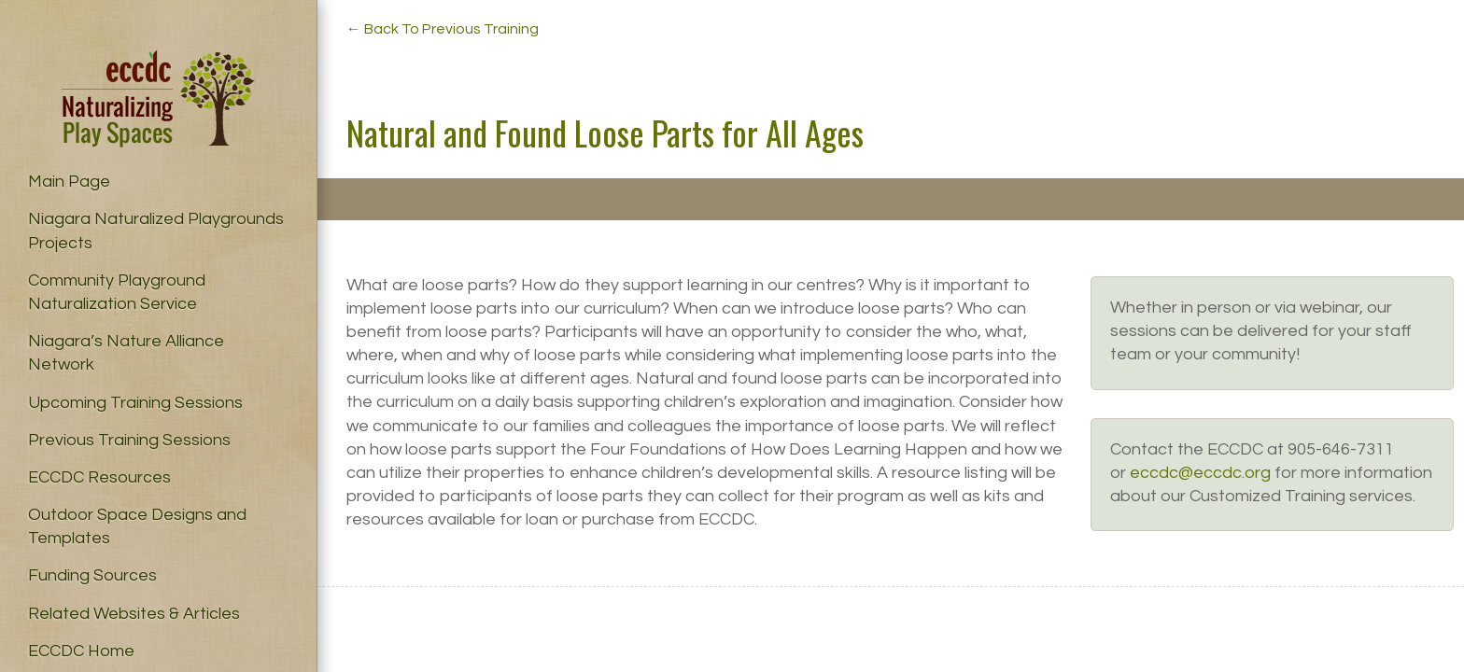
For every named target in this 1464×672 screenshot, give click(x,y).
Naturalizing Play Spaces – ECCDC (158, 98)
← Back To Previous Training (442, 28)
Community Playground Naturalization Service (116, 292)
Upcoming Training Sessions (135, 403)
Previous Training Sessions (129, 440)
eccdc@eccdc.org (1200, 473)
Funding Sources (92, 575)
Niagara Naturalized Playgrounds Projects (156, 230)
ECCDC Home (81, 651)
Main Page (69, 181)
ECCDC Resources (99, 477)
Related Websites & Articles (134, 614)
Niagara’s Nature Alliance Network (126, 352)
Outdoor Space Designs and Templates (137, 526)
